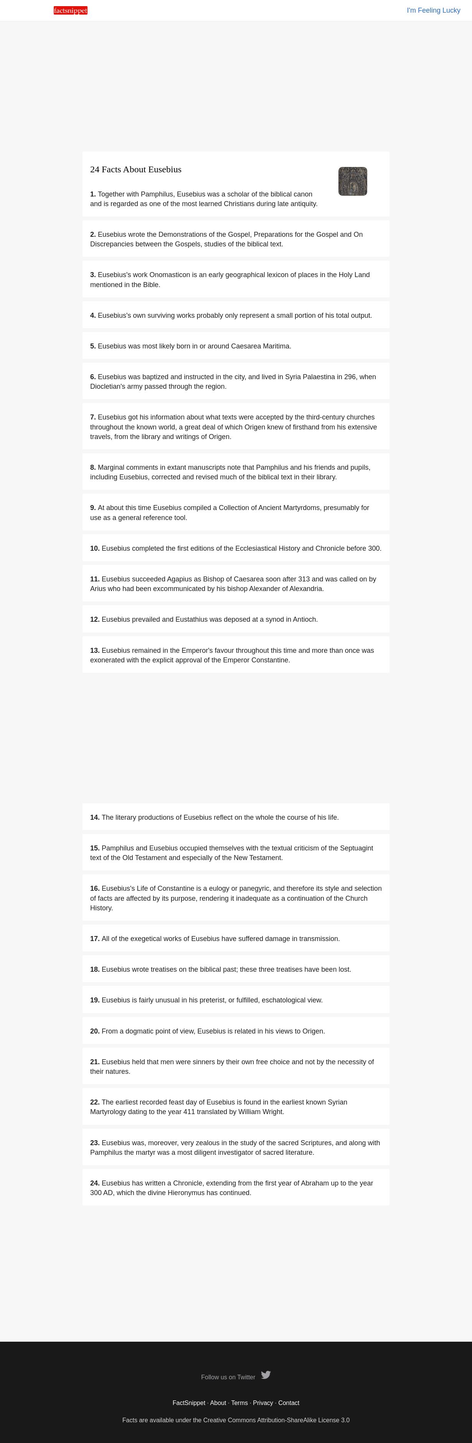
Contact (288, 1403)
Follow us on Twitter (236, 1377)
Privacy (263, 1403)
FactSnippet (189, 1403)
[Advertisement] (236, 86)
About (218, 1403)
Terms (239, 1403)
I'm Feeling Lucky (434, 10)
